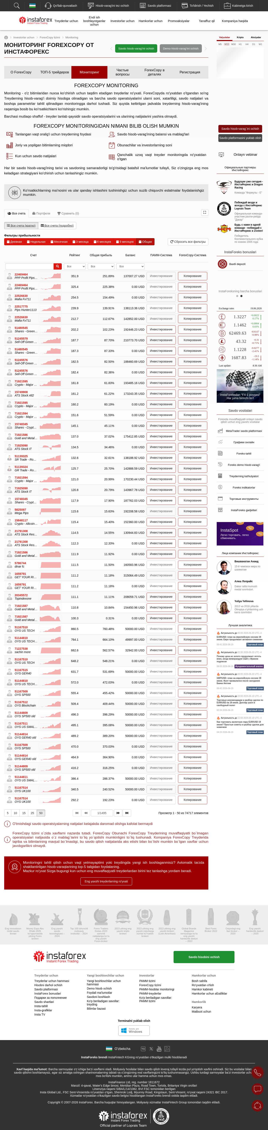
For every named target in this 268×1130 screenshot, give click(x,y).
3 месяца (80, 241)
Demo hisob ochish (99, 988)
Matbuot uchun (201, 1011)
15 (24, 813)
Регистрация (190, 72)
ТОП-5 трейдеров (54, 72)
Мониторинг (89, 72)
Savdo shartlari (44, 1002)
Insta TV (39, 1014)
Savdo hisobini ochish (204, 957)
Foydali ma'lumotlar (99, 992)
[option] (158, 48)
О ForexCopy (20, 72)
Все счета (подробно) (57, 225)
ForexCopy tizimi (50, 37)
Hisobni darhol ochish (48, 985)
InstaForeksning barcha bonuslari (240, 291)
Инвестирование (161, 329)
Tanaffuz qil (207, 21)
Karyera (197, 1007)
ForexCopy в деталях (154, 72)
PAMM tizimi (147, 981)
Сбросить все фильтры (188, 241)
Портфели (41, 213)
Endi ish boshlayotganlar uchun (94, 21)
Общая (145, 241)
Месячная (59, 241)
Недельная (36, 241)
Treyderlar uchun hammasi (51, 981)
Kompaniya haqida (235, 21)
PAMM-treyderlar (150, 993)
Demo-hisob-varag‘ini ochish (181, 48)
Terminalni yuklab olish (134, 1020)
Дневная (14, 241)
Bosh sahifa (199, 981)
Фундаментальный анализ (249, 666)
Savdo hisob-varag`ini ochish (240, 128)
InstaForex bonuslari (47, 993)
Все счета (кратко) (21, 225)
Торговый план (255, 644)
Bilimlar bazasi (96, 1008)
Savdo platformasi (46, 989)
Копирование (192, 276)
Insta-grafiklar (43, 1010)
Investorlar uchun (122, 21)
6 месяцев (102, 241)
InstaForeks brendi (94, 1057)
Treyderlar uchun (66, 21)
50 (41, 813)
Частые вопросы (122, 72)
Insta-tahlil (41, 1006)
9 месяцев (125, 241)
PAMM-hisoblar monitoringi (156, 989)
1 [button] (238, 297)
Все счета (16, 213)
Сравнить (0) (68, 213)
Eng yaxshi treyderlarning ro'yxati (106, 881)
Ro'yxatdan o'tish (203, 985)
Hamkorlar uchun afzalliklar (209, 993)
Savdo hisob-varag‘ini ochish (136, 48)
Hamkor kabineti (202, 989)
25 (32, 813)
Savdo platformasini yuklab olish (240, 138)
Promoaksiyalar (178, 21)
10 (15, 813)
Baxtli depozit (245, 264)
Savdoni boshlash (98, 997)
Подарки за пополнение (50, 997)
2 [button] (242, 297)
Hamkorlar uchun (150, 21)
